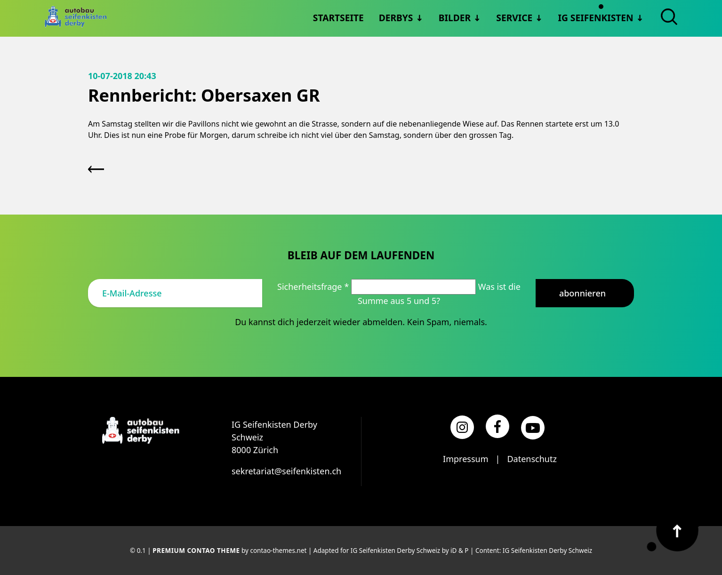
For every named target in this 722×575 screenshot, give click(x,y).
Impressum (465, 458)
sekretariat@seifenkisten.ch (286, 471)
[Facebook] (497, 426)
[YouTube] (533, 427)
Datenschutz (531, 458)
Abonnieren (582, 293)
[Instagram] (462, 427)
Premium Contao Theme (196, 550)
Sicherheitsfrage (314, 286)
